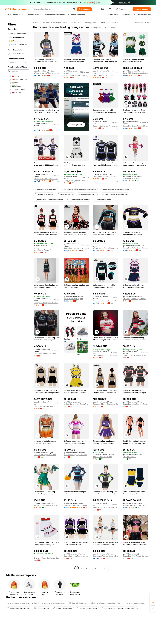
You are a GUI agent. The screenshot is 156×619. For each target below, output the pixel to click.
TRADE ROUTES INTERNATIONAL (46, 505)
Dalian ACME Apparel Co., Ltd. (45, 455)
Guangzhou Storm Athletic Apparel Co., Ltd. (105, 355)
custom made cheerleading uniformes (49, 200)
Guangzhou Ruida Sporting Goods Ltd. (135, 404)
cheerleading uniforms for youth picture (22, 603)
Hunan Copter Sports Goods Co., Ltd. (105, 507)
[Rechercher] (84, 9)
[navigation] (18, 295)
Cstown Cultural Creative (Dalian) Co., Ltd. (135, 355)
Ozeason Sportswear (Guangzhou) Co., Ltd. (76, 75)
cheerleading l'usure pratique (78, 200)
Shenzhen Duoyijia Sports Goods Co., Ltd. (76, 455)
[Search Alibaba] (52, 9)
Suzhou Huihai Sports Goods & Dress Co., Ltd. (76, 404)
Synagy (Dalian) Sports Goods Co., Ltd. (76, 181)
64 (105, 568)
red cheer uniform (41, 608)
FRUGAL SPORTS (129, 457)
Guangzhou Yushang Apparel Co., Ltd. (46, 406)
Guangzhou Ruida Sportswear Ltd (76, 556)
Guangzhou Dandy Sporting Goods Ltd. (105, 75)
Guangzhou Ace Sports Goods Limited (46, 303)
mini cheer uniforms (66, 194)
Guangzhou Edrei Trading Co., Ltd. (135, 556)
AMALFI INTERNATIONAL (102, 457)
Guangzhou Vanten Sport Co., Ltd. (135, 248)
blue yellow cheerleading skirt (46, 189)
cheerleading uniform (135, 603)
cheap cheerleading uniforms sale (114, 194)
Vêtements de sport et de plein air (54, 23)
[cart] (110, 9)
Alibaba (35, 23)
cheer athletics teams (78, 603)
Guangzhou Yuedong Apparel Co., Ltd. (46, 353)
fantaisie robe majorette (62, 608)
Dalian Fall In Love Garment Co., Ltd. (135, 73)
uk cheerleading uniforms (88, 194)
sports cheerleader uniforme (19, 608)
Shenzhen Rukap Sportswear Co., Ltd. (46, 558)
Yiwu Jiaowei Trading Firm (43, 250)
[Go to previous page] (72, 568)
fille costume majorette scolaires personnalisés (79, 189)
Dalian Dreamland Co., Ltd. (73, 299)
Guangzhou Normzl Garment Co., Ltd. (135, 126)
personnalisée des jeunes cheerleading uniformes (120, 608)
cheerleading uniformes (44, 194)
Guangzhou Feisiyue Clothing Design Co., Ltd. (105, 556)
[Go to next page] (110, 568)
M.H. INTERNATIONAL (131, 178)
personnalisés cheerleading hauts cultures (106, 603)
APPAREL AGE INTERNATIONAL (135, 505)
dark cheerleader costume (87, 608)
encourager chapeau (102, 200)
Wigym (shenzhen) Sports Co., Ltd (46, 73)
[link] (153, 596)
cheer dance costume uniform (53, 603)
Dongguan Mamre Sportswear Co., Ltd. (105, 404)
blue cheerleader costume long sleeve (115, 189)
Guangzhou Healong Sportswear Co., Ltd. (76, 505)
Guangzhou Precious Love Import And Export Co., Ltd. (76, 248)
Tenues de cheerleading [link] (109, 23)
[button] (74, 9)
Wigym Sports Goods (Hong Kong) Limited (105, 248)
